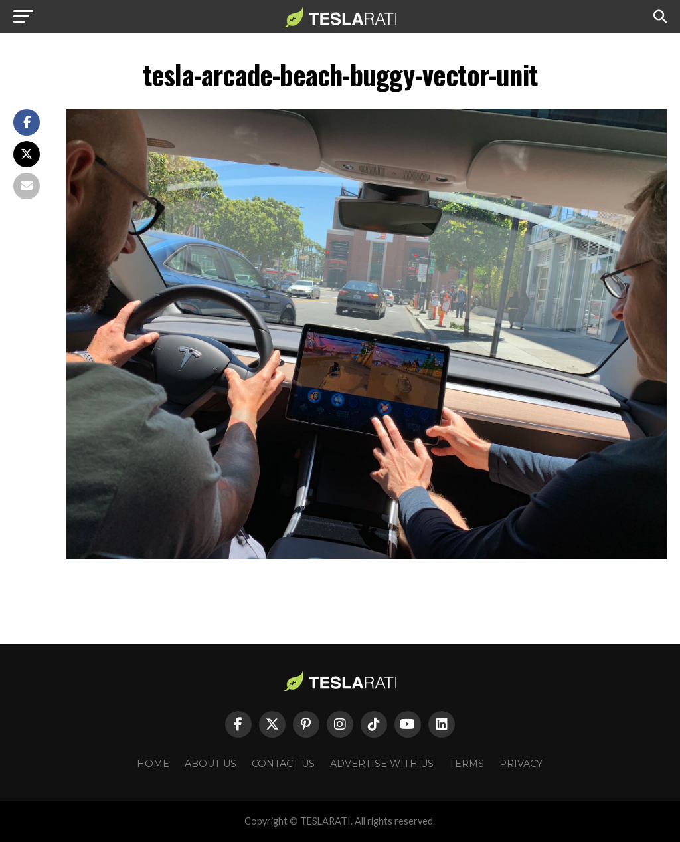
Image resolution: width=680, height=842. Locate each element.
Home (153, 764)
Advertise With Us (382, 764)
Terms (466, 764)
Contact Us (283, 764)
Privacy (521, 764)
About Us (210, 764)
